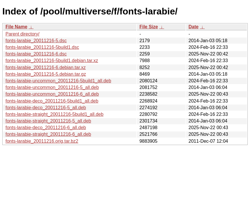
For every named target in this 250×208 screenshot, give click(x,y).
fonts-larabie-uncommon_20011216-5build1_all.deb (58, 80)
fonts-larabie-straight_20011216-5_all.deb (48, 120)
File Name (16, 26)
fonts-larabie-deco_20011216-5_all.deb (45, 107)
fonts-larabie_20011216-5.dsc (36, 40)
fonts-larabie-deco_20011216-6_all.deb (45, 127)
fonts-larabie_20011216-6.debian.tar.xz (45, 67)
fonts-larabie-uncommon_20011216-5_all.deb (52, 87)
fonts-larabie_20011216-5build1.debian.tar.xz (51, 60)
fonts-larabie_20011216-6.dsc (36, 53)
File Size (148, 26)
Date (193, 26)
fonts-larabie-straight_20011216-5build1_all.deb (54, 114)
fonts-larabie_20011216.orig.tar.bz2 (41, 141)
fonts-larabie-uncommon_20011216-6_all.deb (52, 94)
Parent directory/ (22, 33)
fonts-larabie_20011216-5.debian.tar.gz (45, 74)
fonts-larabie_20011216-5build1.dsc (42, 47)
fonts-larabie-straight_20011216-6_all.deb (48, 134)
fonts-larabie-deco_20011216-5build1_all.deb (51, 101)
